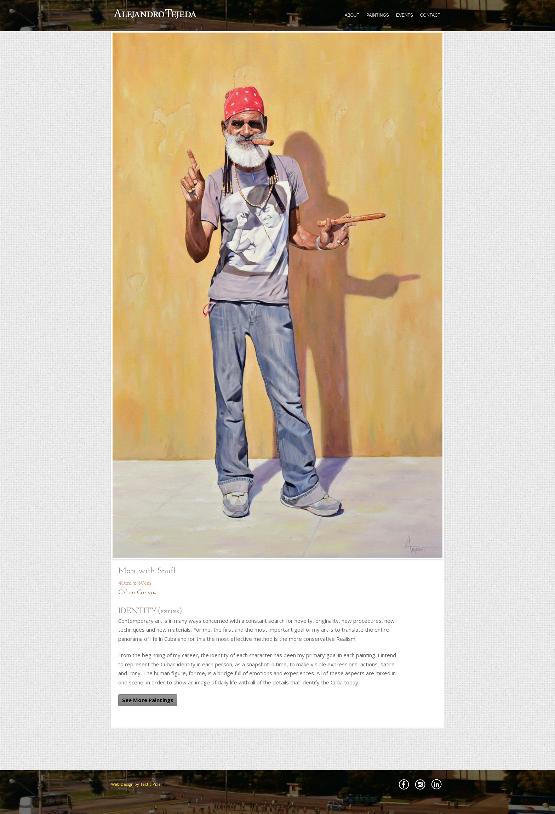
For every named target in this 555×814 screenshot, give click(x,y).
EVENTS (404, 15)
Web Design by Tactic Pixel (136, 784)
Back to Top (454, 779)
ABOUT (352, 15)
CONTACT (430, 15)
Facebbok (404, 784)
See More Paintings (147, 700)
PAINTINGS (377, 15)
